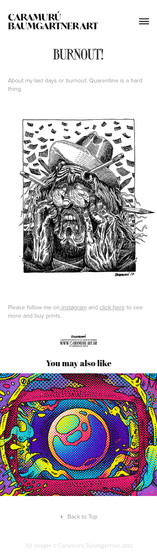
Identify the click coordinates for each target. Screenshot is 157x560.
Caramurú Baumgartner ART (53, 21)
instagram (73, 307)
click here (112, 307)
